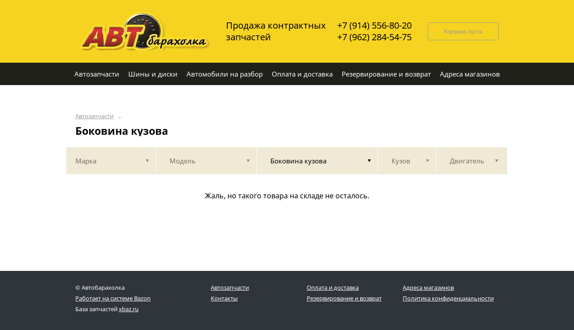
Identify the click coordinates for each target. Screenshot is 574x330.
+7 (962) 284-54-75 (374, 37)
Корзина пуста (463, 31)
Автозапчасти (94, 116)
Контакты (224, 298)
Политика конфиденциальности (448, 298)
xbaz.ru (129, 309)
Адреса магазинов (428, 287)
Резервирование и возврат (344, 298)
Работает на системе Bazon (113, 298)
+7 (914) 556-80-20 (374, 25)
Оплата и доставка (333, 287)
